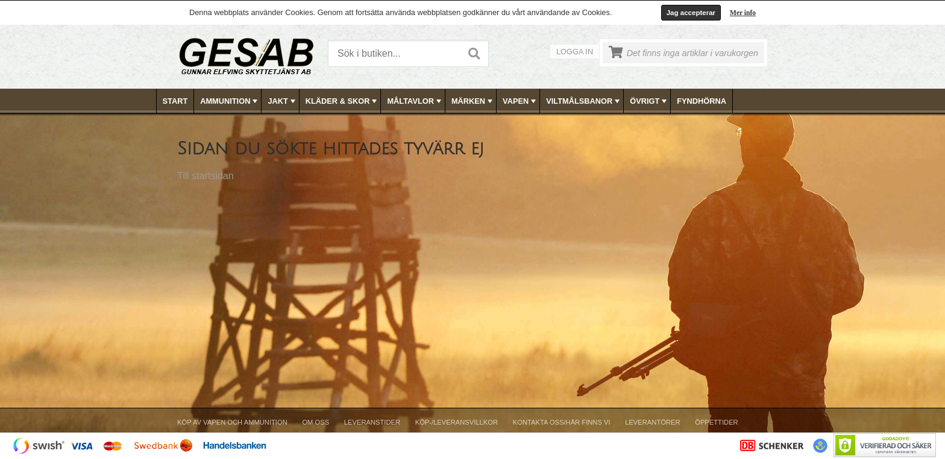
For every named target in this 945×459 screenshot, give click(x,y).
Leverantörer (652, 422)
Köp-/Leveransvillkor (456, 422)
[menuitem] (176, 101)
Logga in (574, 51)
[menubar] (473, 101)
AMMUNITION (230, 101)
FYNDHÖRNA (701, 101)
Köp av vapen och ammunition (232, 422)
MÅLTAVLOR (415, 101)
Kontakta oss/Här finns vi (562, 422)
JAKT (282, 101)
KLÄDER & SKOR (343, 101)
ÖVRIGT (649, 101)
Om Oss (315, 422)
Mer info (743, 12)
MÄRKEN (473, 101)
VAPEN (520, 101)
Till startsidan (205, 176)
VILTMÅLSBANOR (584, 101)
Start (175, 101)
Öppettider (716, 422)
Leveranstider (372, 422)
